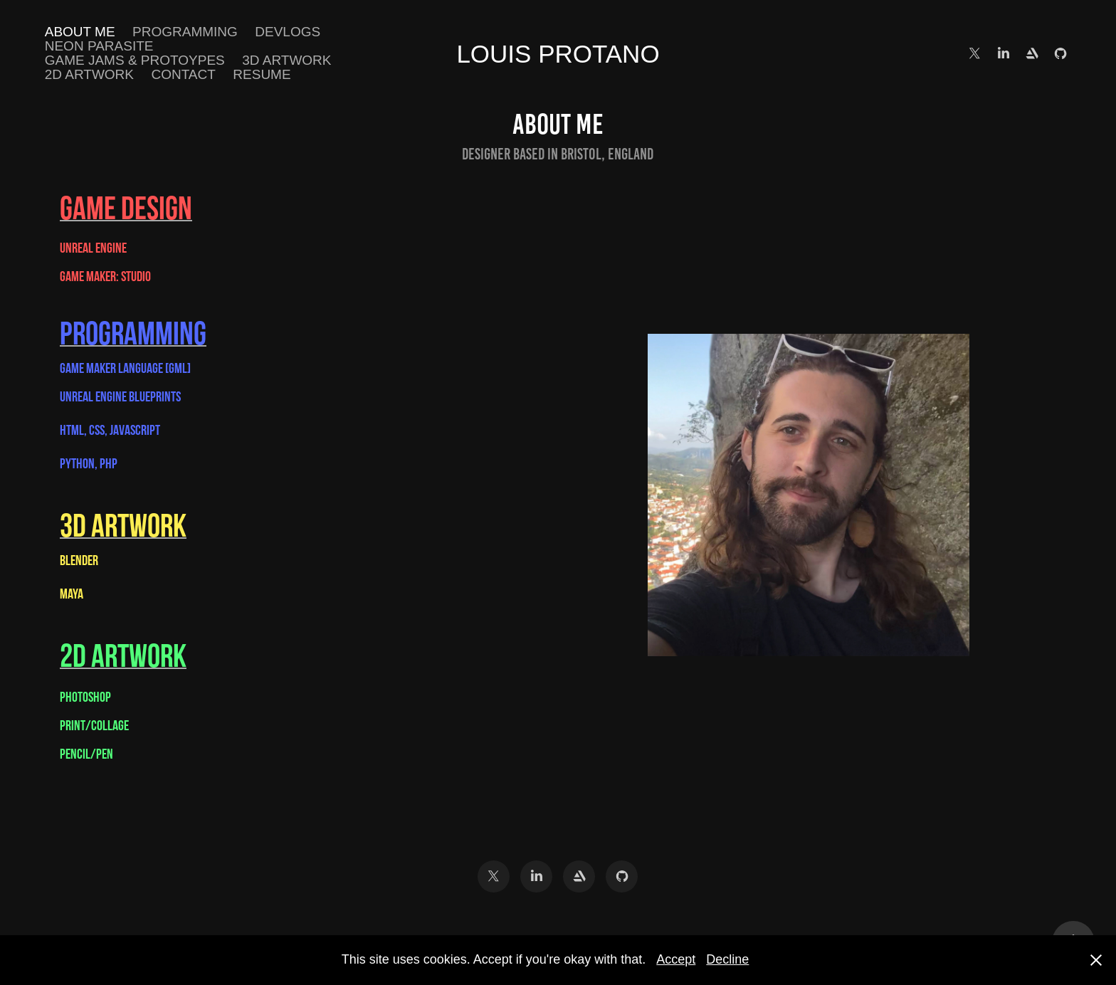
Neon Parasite (99, 45)
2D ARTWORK (89, 74)
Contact (183, 74)
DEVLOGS (287, 31)
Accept (675, 959)
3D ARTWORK (286, 60)
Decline (727, 959)
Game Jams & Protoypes (135, 60)
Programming (185, 31)
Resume (261, 74)
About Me (80, 31)
